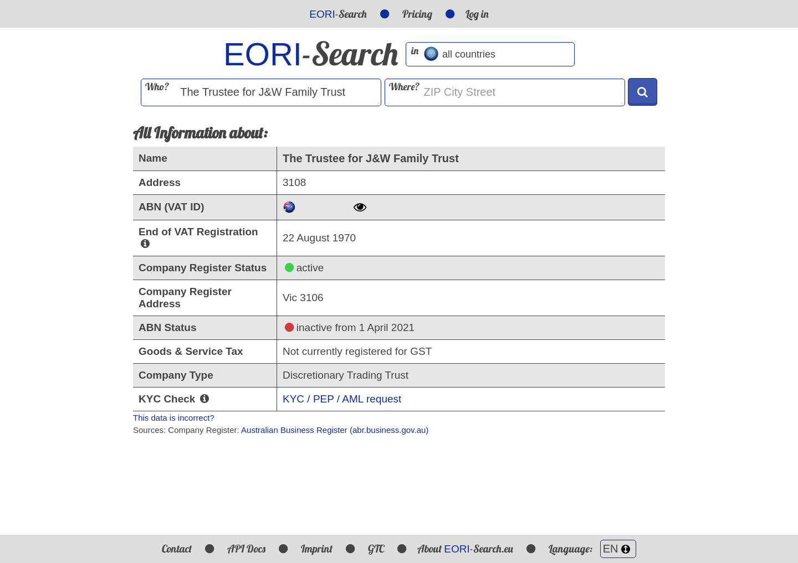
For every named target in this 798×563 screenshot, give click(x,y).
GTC (376, 548)
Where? (404, 86)
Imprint (316, 548)
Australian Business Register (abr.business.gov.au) (334, 430)
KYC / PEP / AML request (342, 399)
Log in (477, 13)
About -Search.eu (465, 548)
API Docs (246, 548)
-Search (337, 13)
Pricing (417, 13)
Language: (592, 548)
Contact (177, 548)
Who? (157, 86)
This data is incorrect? (173, 417)
